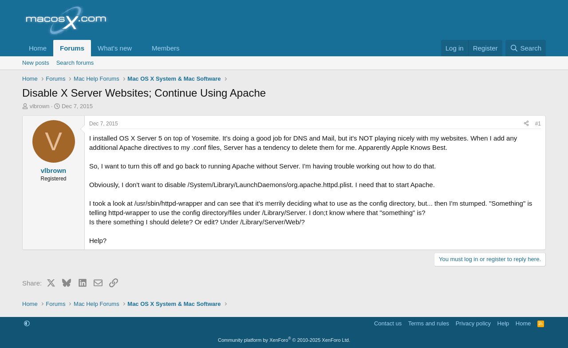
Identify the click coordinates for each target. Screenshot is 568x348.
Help (503, 323)
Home (38, 48)
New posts (35, 62)
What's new (115, 48)
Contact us (388, 323)
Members (166, 48)
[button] (139, 48)
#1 (538, 124)
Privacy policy (473, 323)
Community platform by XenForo (284, 340)
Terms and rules (428, 323)
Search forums (75, 62)
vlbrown (40, 106)
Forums (72, 48)
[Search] (525, 48)
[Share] (526, 124)
